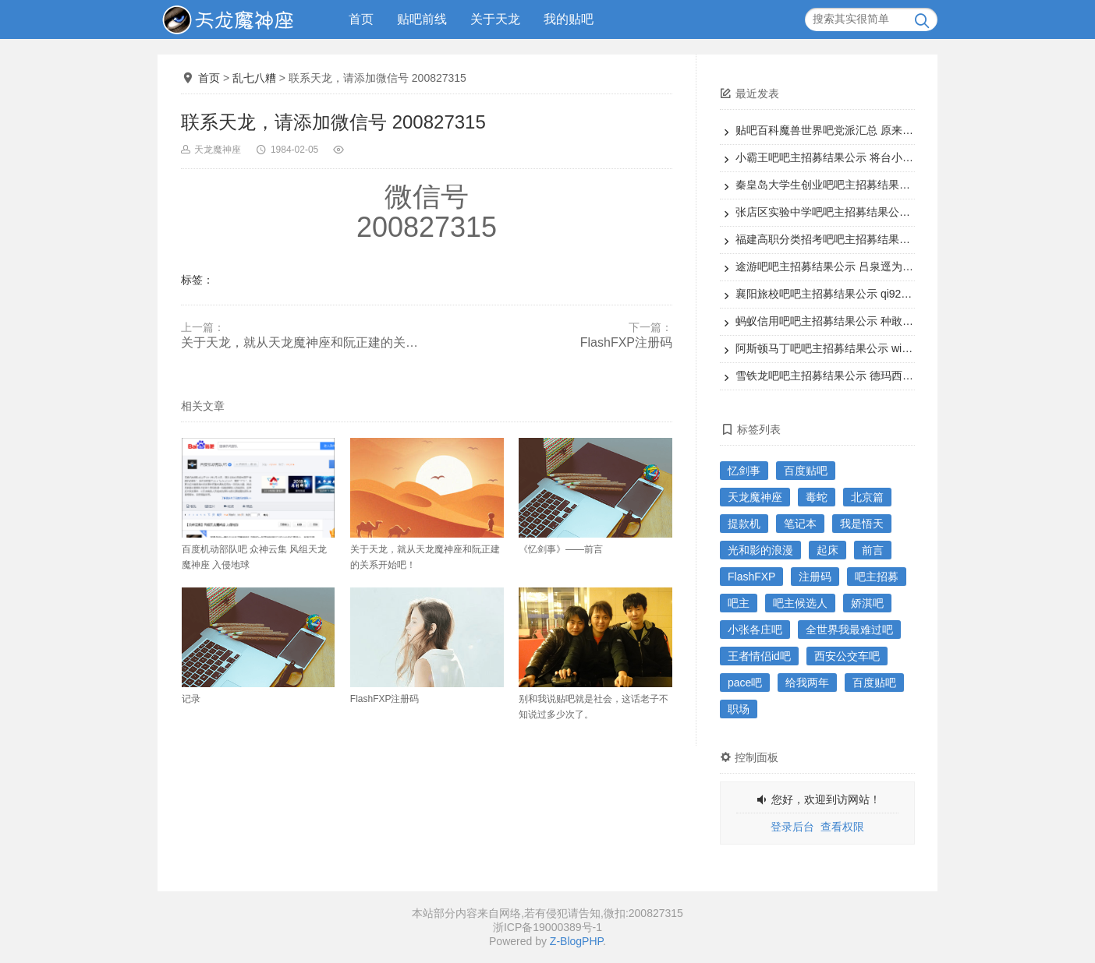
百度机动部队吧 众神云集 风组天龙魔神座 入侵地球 (258, 504)
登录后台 (792, 826)
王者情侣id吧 (759, 656)
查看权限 (842, 826)
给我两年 (807, 682)
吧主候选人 (800, 603)
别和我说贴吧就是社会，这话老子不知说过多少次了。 (595, 653)
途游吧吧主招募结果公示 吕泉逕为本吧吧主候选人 (857, 266)
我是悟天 (862, 523)
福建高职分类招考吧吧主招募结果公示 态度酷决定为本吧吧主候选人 (900, 239)
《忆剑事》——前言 (595, 496)
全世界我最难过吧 (849, 629)
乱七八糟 (254, 78)
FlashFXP (751, 576)
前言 (873, 550)
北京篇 (867, 497)
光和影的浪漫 (760, 550)
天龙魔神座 (217, 149)
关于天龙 (495, 19)
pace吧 (745, 682)
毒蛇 (816, 497)
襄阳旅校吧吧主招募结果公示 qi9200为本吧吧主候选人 (868, 293)
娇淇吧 (867, 603)
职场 (738, 709)
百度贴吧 (805, 470)
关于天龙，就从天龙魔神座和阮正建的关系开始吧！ (304, 342)
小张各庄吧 (755, 629)
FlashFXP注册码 (626, 342)
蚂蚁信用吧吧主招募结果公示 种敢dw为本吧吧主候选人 (869, 321)
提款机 (744, 523)
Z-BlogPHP (576, 941)
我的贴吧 (569, 19)
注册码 (815, 576)
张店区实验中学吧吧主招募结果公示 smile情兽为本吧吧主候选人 (891, 212)
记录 (258, 645)
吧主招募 (876, 576)
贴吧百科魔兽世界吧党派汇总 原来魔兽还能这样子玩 (862, 130)
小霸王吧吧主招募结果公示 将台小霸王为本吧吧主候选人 (873, 157)
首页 (361, 19)
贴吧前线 (422, 19)
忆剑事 (744, 470)
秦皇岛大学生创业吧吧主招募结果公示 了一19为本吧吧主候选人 (890, 184)
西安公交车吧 (847, 656)
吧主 (738, 603)
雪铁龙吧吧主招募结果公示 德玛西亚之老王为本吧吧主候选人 (884, 375)
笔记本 (800, 523)
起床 (827, 550)
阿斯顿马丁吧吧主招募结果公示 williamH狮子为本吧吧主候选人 (888, 348)
